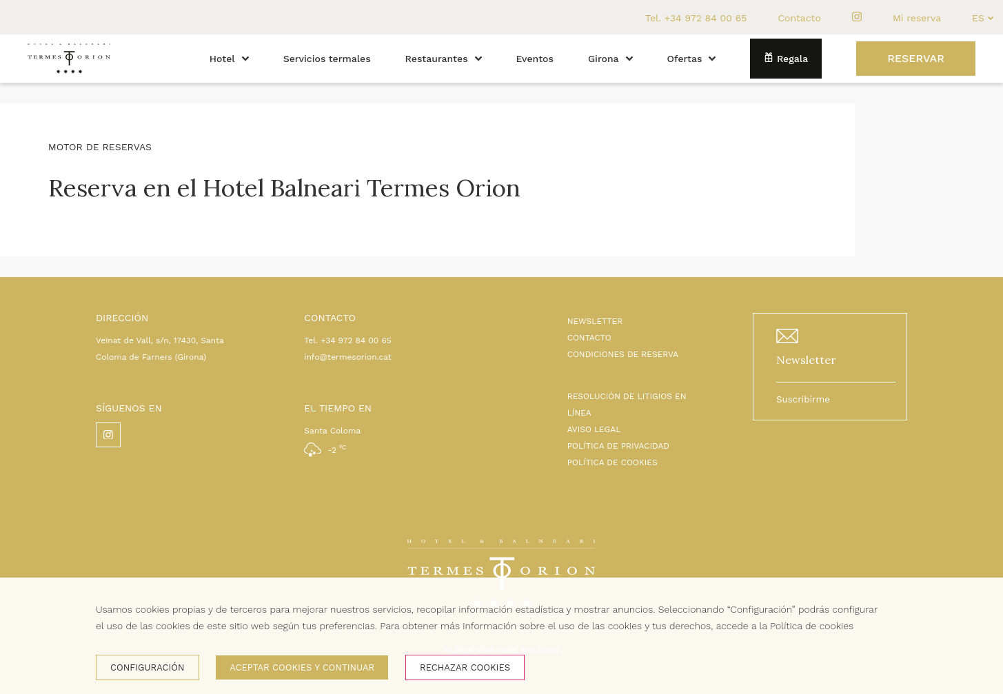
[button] (245, 58)
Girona (610, 58)
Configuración (147, 667)
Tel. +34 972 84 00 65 (696, 17)
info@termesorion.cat (347, 357)
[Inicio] (69, 79)
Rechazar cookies (465, 667)
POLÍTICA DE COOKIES (612, 462)
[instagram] (857, 17)
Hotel (229, 58)
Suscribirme (803, 399)
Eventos (535, 58)
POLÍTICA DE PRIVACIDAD (618, 446)
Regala (786, 58)
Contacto (799, 17)
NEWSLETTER (595, 321)
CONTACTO (589, 338)
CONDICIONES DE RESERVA (622, 354)
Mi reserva (917, 17)
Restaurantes (443, 58)
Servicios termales (327, 58)
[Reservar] (915, 58)
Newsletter (806, 360)
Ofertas (691, 58)
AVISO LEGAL (594, 429)
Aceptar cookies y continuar (302, 667)
